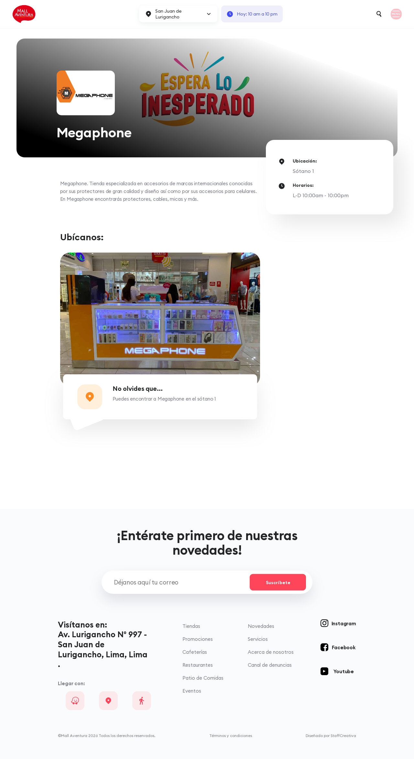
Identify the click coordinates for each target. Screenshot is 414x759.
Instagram (344, 623)
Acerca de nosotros (271, 652)
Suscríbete (278, 582)
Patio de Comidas (202, 678)
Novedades (261, 626)
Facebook (343, 647)
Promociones (197, 639)
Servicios (258, 639)
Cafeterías (194, 652)
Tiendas (191, 626)
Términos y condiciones (230, 735)
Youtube (343, 671)
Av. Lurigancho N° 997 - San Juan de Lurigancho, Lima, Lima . (102, 649)
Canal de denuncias (270, 665)
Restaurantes (197, 665)
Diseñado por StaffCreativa (331, 735)
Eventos (191, 691)
